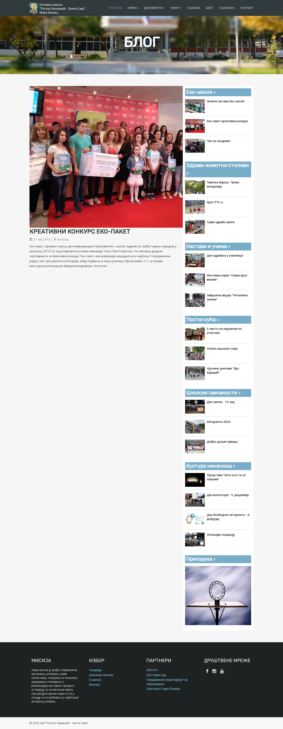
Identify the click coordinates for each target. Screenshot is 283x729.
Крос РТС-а (215, 202)
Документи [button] (154, 8)
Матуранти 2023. (219, 422)
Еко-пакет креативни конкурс (227, 121)
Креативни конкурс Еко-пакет (79, 231)
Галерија (95, 670)
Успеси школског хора (222, 348)
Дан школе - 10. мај (220, 402)
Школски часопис (101, 675)
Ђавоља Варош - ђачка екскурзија (223, 184)
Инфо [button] (133, 8)
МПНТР (152, 670)
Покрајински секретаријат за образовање (166, 682)
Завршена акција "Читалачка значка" (227, 297)
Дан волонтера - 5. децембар (228, 495)
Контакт (247, 8)
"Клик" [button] (175, 8)
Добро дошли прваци (222, 441)
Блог (209, 8)
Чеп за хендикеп (218, 141)
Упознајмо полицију (221, 535)
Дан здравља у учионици (225, 255)
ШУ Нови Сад (156, 675)
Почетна (115, 8)
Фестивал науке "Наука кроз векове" (227, 277)
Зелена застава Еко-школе (225, 101)
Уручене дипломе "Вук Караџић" (223, 370)
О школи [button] (227, 8)
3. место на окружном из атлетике (224, 331)
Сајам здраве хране (221, 222)
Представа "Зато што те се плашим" (226, 477)
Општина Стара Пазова (163, 689)
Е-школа (193, 8)
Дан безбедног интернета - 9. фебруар (228, 517)
